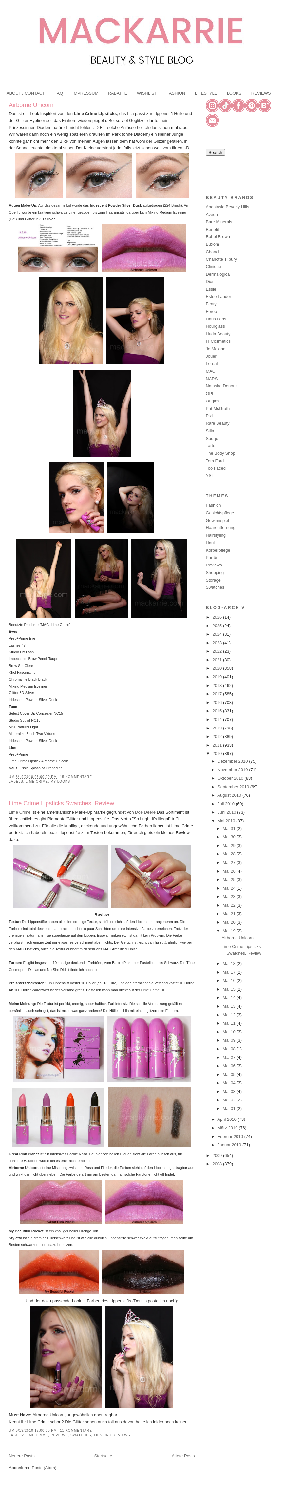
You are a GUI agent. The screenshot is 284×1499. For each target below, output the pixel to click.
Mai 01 (230, 1108)
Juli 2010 (227, 803)
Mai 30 (230, 836)
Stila (210, 430)
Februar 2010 (231, 1136)
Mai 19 (230, 930)
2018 (217, 685)
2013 (217, 728)
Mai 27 (230, 862)
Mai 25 (230, 879)
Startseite (103, 1455)
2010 (217, 753)
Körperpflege (218, 550)
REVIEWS (261, 93)
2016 (217, 702)
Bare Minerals (219, 221)
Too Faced (216, 468)
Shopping (215, 572)
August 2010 (229, 795)
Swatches (80, 1435)
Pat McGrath (218, 408)
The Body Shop (220, 453)
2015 (217, 710)
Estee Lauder (218, 296)
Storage (213, 580)
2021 (217, 659)
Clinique (213, 266)
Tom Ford (215, 460)
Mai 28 (230, 854)
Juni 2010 (227, 812)
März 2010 (228, 1127)
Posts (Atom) (44, 1467)
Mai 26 (230, 871)
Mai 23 (230, 896)
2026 (217, 617)
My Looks (60, 781)
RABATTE (117, 93)
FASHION (175, 93)
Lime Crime (37, 781)
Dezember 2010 (233, 761)
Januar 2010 (230, 1144)
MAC (210, 371)
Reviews (59, 1435)
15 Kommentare (76, 777)
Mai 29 (230, 845)
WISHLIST (147, 93)
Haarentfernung (220, 527)
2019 (217, 676)
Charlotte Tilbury (221, 259)
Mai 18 (230, 963)
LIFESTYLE (206, 93)
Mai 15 (230, 989)
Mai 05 (230, 1074)
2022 (217, 651)
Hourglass (215, 326)
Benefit (212, 229)
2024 (217, 634)
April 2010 (227, 1119)
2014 (217, 719)
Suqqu (212, 438)
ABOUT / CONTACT (26, 93)
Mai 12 (230, 1014)
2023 (217, 642)
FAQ (58, 93)
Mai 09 (230, 1040)
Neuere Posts (22, 1455)
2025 (217, 625)
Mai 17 (230, 972)
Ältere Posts (183, 1455)
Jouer (211, 356)
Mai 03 (230, 1091)
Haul (210, 542)
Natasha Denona (222, 385)
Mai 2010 (227, 820)
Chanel (212, 251)
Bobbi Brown (218, 236)
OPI (209, 393)
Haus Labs (216, 319)
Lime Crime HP (153, 990)
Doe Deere (145, 812)
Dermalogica (218, 274)
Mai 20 (230, 922)
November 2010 (233, 769)
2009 (217, 1155)
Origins (212, 401)
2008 (217, 1163)
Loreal (212, 363)
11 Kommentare (76, 1430)
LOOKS (234, 93)
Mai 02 (230, 1100)
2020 (217, 668)
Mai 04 (230, 1082)
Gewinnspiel (217, 520)
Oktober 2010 (231, 778)
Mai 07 (230, 1057)
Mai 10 (230, 1031)
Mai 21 (230, 913)
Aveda (212, 214)
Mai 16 (230, 980)
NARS (212, 378)
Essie (211, 289)
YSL (210, 475)
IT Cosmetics (218, 341)
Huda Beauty (218, 333)
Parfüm (212, 557)
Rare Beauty (217, 423)
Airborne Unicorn (31, 105)
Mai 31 (230, 828)
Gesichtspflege (220, 512)
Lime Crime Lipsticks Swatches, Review (61, 803)
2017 (217, 693)
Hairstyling (216, 535)
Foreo (211, 311)
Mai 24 (230, 888)
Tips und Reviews (112, 1435)
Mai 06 (230, 1065)
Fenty (211, 303)
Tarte (210, 445)
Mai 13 (230, 1006)
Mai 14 (230, 997)
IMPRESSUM (86, 93)
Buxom (212, 244)
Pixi (209, 415)
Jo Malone (215, 348)
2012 (217, 736)
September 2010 (234, 786)
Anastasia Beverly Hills (227, 206)
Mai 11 (230, 1023)
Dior (210, 281)
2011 (217, 745)
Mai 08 (230, 1048)
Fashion (213, 505)
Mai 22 (230, 905)
